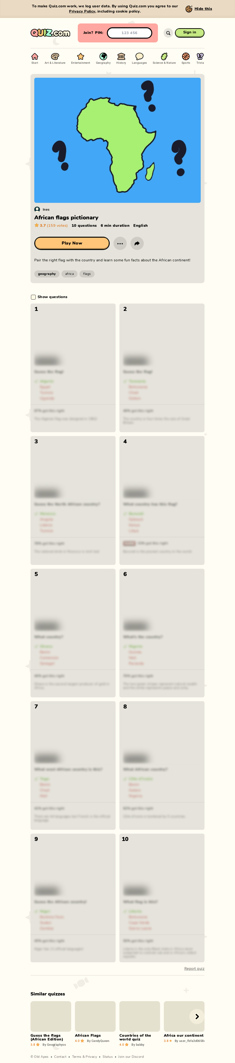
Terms (77, 1056)
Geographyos (54, 1044)
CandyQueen (98, 1041)
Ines (46, 209)
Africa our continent (184, 1035)
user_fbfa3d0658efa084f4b (196, 1041)
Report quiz (194, 968)
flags (87, 274)
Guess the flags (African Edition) (46, 1037)
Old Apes (41, 1056)
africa (69, 274)
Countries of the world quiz (135, 1037)
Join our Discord (131, 1056)
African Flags (88, 1035)
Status (108, 1056)
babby (137, 1044)
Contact (60, 1056)
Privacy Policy (82, 11)
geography (47, 274)
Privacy (91, 1056)
